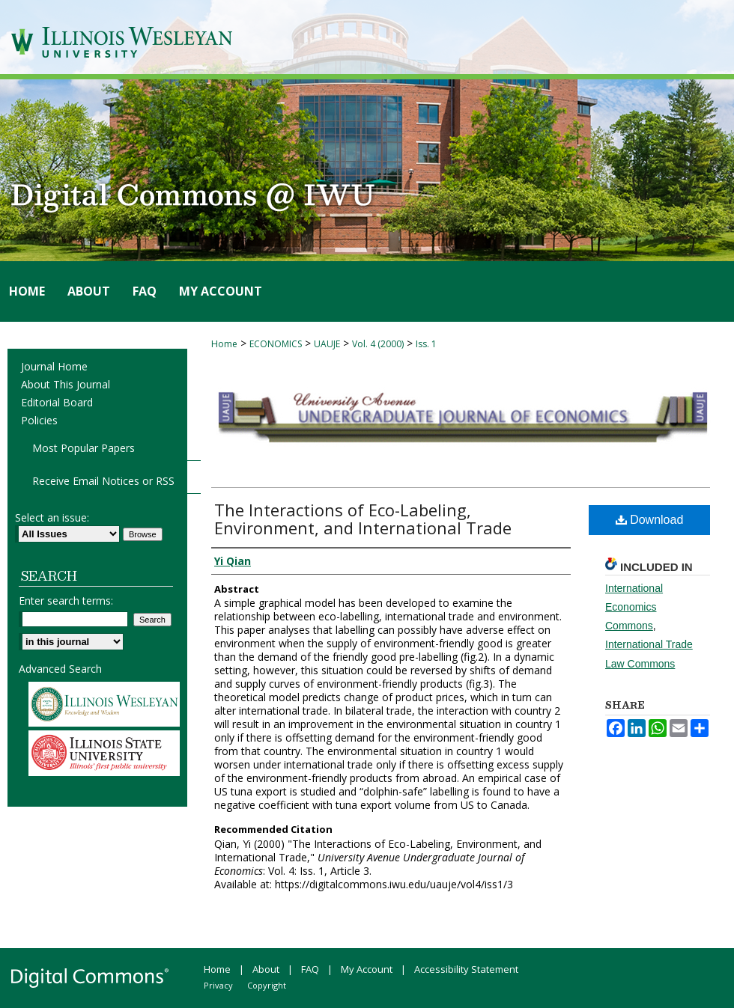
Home (224, 343)
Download (650, 519)
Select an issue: (52, 517)
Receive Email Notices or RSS (103, 481)
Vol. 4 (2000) (378, 343)
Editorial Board (57, 402)
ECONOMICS (275, 343)
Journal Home (54, 366)
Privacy (218, 985)
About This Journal (65, 384)
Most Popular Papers (83, 448)
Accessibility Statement (466, 969)
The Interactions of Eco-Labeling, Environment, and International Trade (363, 518)
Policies (39, 420)
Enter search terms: (66, 600)
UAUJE (327, 343)
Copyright (266, 985)
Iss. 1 (426, 343)
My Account (366, 969)
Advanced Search (60, 669)
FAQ (310, 969)
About (265, 969)
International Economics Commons (634, 607)
